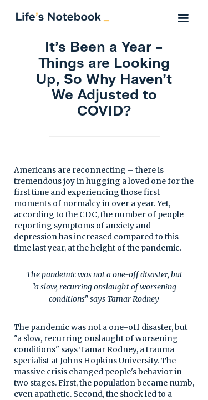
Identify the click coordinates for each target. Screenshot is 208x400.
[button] (183, 16)
